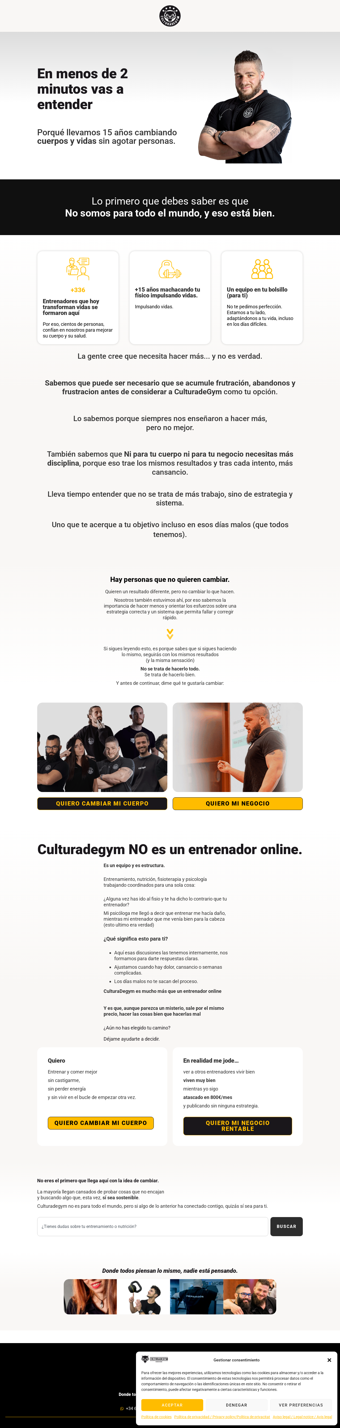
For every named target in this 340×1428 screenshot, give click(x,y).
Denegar (236, 1405)
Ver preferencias (301, 1405)
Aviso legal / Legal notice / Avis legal (302, 1417)
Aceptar (172, 1405)
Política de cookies (156, 1417)
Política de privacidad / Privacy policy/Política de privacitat (222, 1417)
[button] (329, 1360)
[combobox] (152, 1226)
